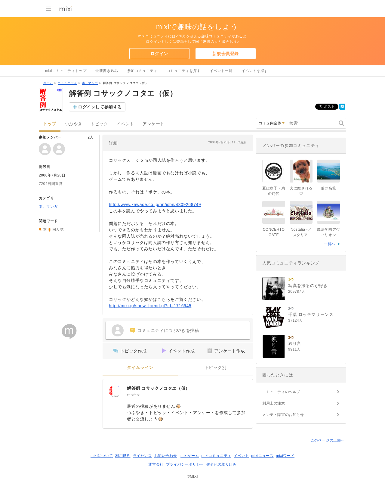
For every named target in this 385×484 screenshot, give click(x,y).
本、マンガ (90, 83)
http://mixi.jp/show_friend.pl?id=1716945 (150, 305)
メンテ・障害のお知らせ (283, 415)
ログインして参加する (100, 107)
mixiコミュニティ (216, 456)
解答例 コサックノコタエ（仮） (158, 388)
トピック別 (215, 367)
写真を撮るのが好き (308, 285)
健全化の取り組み (221, 464)
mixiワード (285, 456)
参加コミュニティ (142, 71)
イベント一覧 (221, 71)
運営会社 (155, 464)
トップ (49, 124)
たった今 (133, 394)
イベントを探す (255, 71)
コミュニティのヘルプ (281, 392)
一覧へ (329, 244)
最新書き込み (106, 71)
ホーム (48, 83)
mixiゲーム (189, 456)
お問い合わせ (165, 456)
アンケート (154, 124)
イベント (125, 124)
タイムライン (140, 367)
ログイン (159, 53)
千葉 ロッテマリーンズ (311, 314)
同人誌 (58, 229)
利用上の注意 (273, 403)
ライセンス (142, 456)
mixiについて (102, 456)
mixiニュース (262, 456)
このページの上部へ (328, 440)
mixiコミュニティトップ (65, 71)
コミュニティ (67, 83)
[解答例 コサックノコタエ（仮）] (115, 391)
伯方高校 (328, 188)
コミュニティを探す (184, 71)
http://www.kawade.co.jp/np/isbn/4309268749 (155, 204)
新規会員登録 (225, 53)
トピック (99, 124)
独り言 (294, 343)
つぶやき (73, 124)
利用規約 (122, 456)
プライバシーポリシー (185, 464)
